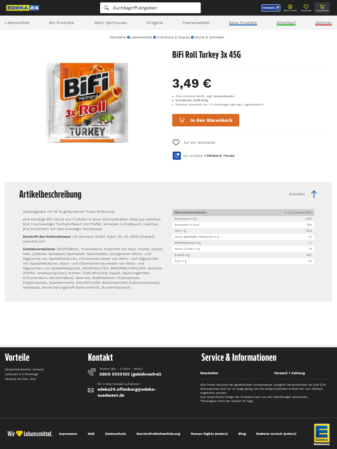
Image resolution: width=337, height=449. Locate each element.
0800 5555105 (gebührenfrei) (130, 374)
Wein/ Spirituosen (110, 22)
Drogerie (155, 22)
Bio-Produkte (61, 22)
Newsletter (209, 373)
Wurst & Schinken (209, 37)
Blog (242, 434)
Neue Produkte (243, 22)
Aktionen (323, 22)
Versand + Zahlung (289, 373)
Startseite (118, 37)
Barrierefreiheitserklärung (158, 434)
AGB (91, 434)
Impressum (68, 434)
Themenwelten (196, 22)
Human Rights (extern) (209, 434)
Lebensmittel (17, 22)
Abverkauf (286, 22)
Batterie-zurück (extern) (276, 434)
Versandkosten (223, 96)
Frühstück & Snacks (173, 37)
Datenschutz (115, 434)
